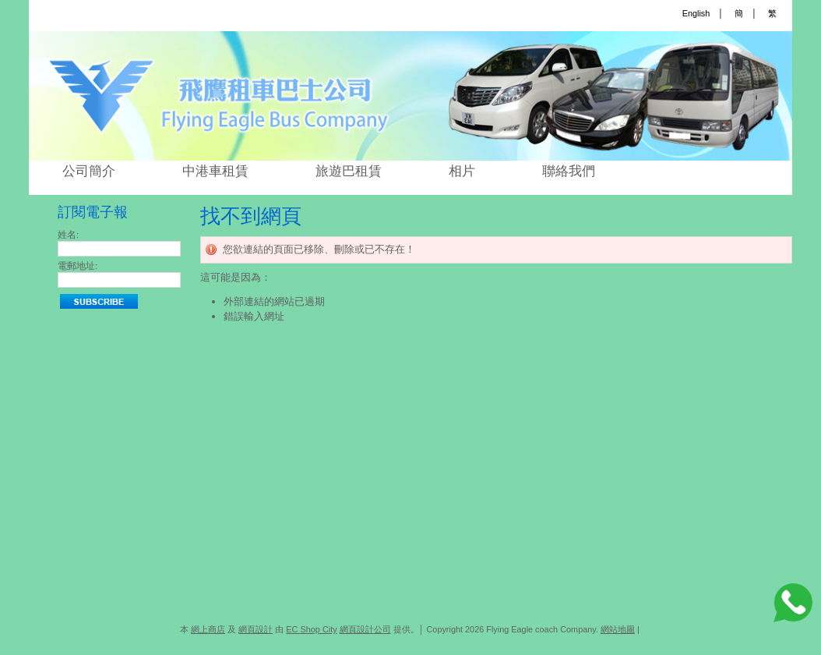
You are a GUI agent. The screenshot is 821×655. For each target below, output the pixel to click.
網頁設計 (255, 629)
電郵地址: (77, 266)
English (696, 13)
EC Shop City (311, 629)
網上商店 (208, 629)
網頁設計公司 (365, 629)
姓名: (68, 234)
